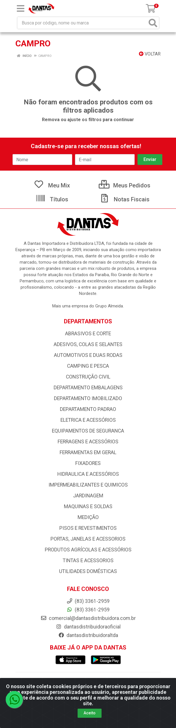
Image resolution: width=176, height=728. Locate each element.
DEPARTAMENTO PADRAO (88, 409)
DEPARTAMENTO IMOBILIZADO (88, 398)
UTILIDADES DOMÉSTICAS (88, 571)
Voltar (150, 54)
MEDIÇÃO (88, 517)
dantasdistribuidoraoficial (88, 627)
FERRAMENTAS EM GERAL (88, 452)
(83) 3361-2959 (88, 610)
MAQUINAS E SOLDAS (88, 506)
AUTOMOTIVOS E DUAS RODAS (88, 355)
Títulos (51, 199)
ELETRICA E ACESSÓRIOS (88, 420)
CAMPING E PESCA (88, 366)
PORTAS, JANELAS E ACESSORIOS (88, 539)
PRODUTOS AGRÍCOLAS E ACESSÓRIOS (88, 550)
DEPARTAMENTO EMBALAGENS (88, 387)
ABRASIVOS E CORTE (88, 333)
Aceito (90, 713)
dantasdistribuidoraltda (88, 635)
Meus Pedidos (124, 185)
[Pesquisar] (153, 23)
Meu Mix (52, 185)
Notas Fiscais (124, 199)
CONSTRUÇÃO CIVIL (88, 377)
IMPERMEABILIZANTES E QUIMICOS (88, 485)
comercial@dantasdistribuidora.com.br (88, 618)
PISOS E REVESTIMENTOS (88, 528)
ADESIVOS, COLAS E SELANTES (88, 344)
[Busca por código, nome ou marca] (82, 23)
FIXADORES (88, 463)
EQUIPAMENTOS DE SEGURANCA (88, 431)
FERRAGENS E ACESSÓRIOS (88, 441)
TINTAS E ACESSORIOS (88, 560)
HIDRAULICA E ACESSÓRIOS (88, 474)
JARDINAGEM (88, 496)
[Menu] (20, 8)
